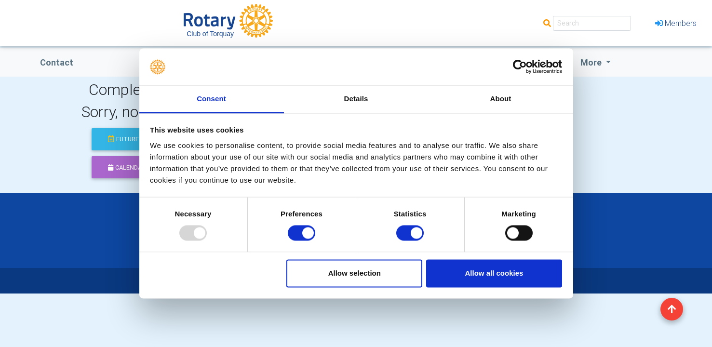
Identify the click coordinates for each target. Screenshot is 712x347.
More (592, 62)
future (123, 139)
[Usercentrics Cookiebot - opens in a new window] (520, 67)
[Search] (592, 23)
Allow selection (354, 273)
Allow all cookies (494, 273)
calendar (127, 167)
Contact (56, 62)
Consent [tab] (211, 98)
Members (676, 23)
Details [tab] (356, 98)
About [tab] (500, 98)
